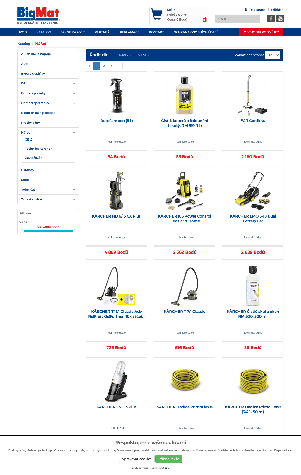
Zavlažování (34, 158)
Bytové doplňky (33, 74)
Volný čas (28, 190)
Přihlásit (277, 10)
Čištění (30, 139)
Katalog (43, 32)
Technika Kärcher (38, 149)
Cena (143, 55)
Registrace (258, 10)
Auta (24, 64)
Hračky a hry (30, 123)
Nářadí (26, 132)
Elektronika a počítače (38, 113)
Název (125, 55)
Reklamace (130, 32)
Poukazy (27, 170)
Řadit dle (99, 55)
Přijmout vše (168, 459)
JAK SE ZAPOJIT (73, 32)
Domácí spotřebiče (35, 103)
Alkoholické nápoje (36, 54)
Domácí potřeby (33, 93)
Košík (171, 10)
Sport (25, 180)
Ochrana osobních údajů (196, 32)
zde (167, 467)
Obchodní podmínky (261, 32)
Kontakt (156, 32)
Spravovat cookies (137, 459)
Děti (24, 83)
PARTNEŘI (102, 32)
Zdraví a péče (31, 199)
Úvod (22, 32)
